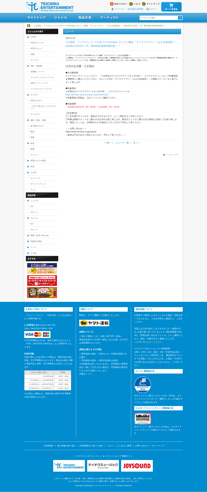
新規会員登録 (137, 9)
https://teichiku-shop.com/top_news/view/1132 (86, 94)
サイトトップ (36, 17)
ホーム (29, 25)
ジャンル (61, 17)
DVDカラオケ (36, 100)
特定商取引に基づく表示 (91, 446)
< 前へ (108, 142)
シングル (34, 201)
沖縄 (32, 54)
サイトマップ (151, 4)
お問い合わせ (141, 446)
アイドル (34, 60)
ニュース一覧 (122, 142)
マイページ (119, 9)
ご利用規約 (48, 446)
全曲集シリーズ (37, 71)
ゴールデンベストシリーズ (42, 77)
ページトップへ (171, 155)
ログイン (153, 9)
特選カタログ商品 (38, 160)
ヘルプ (134, 4)
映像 (32, 149)
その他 (33, 172)
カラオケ (34, 95)
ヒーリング (35, 178)
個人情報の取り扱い (66, 446)
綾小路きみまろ (37, 126)
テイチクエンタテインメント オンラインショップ (49, 7)
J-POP (33, 37)
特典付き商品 (36, 241)
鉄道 (32, 143)
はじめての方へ (119, 4)
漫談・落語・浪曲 (38, 120)
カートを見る (171, 6)
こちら (89, 374)
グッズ (33, 247)
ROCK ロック (36, 48)
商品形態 (85, 17)
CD (31, 206)
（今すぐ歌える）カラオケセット (43, 107)
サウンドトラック (38, 184)
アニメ (33, 190)
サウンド (34, 155)
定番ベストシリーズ (39, 83)
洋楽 (32, 166)
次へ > (136, 142)
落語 (32, 132)
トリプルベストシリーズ (41, 89)
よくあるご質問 (124, 446)
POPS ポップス (37, 43)
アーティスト (109, 17)
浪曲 (32, 137)
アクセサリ (35, 114)
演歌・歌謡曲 (36, 66)
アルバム (34, 218)
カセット (34, 212)
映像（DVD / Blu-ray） (40, 235)
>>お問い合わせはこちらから (148, 342)
